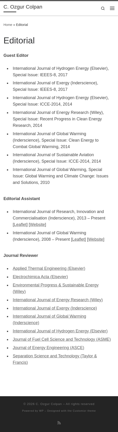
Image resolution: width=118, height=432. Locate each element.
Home (7, 25)
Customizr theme (84, 410)
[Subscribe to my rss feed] (59, 423)
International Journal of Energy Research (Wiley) (58, 300)
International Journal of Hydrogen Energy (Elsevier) (60, 331)
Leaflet (20, 224)
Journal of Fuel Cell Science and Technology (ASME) (62, 339)
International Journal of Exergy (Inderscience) (55, 308)
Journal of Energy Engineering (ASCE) (48, 347)
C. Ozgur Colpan (49, 404)
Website (37, 224)
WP (41, 410)
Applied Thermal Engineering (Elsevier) (49, 268)
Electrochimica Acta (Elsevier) (40, 276)
